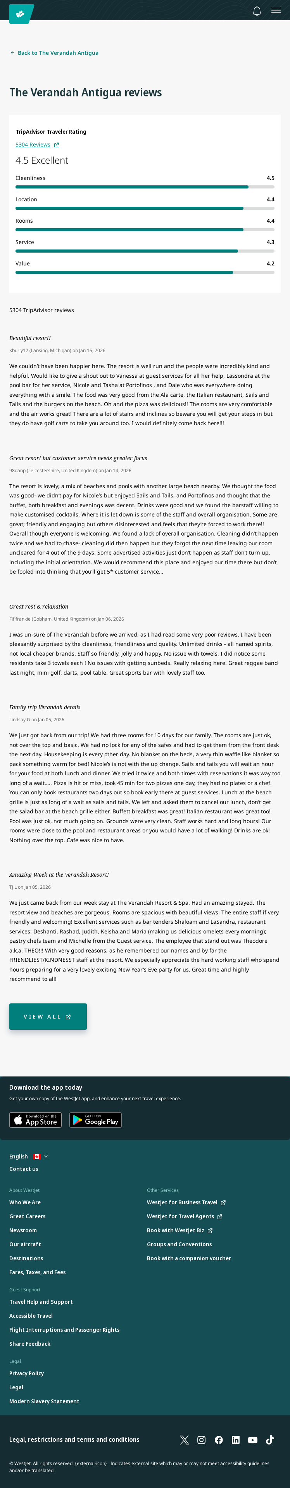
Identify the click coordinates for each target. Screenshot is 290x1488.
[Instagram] (201, 1440)
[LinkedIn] (235, 1440)
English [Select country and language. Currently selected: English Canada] (28, 1156)
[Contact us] (23, 1169)
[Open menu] (276, 10)
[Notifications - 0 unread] (257, 11)
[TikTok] (269, 1440)
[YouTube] (252, 1440)
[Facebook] (218, 1440)
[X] (184, 1440)
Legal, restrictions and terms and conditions (74, 1439)
